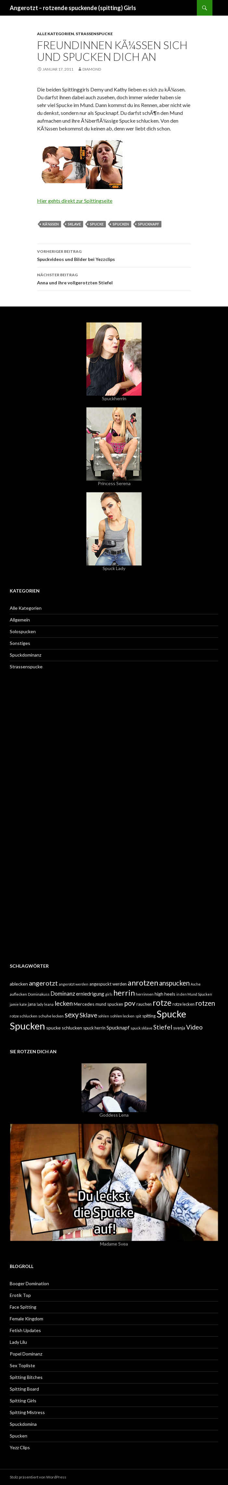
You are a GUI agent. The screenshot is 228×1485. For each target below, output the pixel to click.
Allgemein (20, 619)
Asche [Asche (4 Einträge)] (196, 984)
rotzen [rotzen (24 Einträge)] (205, 1003)
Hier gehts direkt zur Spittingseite (74, 201)
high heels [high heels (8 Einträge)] (165, 994)
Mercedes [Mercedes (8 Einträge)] (84, 1004)
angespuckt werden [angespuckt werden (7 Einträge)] (108, 984)
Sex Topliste (22, 1365)
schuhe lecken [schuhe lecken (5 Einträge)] (51, 1016)
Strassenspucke (94, 33)
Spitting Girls (23, 1400)
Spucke (97, 224)
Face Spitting (23, 1307)
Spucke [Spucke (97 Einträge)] (171, 1013)
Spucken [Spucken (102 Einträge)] (27, 1025)
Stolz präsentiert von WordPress (38, 1477)
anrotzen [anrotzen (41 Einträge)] (143, 982)
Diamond (91, 69)
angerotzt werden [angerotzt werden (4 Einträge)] (73, 984)
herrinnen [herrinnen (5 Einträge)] (145, 994)
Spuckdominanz (25, 655)
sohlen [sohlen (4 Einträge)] (103, 1016)
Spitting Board (24, 1389)
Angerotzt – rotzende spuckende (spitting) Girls (73, 7)
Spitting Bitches (26, 1377)
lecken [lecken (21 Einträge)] (64, 1003)
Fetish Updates (25, 1330)
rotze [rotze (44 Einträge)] (162, 1002)
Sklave (74, 224)
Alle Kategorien (55, 33)
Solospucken (23, 631)
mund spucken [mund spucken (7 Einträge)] (109, 1004)
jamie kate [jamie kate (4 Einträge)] (18, 1004)
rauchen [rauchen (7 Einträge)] (144, 1004)
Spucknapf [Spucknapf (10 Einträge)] (118, 1027)
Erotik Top (20, 1295)
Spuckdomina (23, 1424)
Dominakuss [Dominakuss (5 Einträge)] (39, 994)
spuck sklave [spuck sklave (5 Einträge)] (141, 1028)
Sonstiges (20, 643)
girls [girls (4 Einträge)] (108, 994)
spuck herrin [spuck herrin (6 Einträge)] (94, 1027)
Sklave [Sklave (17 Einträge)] (88, 1015)
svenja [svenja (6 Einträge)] (179, 1027)
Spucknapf (148, 224)
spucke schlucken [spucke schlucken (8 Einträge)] (64, 1027)
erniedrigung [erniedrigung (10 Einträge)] (90, 994)
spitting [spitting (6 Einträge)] (149, 1015)
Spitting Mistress (27, 1412)
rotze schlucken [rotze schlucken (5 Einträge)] (23, 1016)
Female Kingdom (26, 1318)
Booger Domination (29, 1283)
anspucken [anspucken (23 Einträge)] (174, 983)
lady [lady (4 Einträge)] (40, 1004)
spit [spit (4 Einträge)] (138, 1016)
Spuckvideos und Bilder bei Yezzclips (114, 255)
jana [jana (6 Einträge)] (32, 1004)
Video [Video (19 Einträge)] (194, 1027)
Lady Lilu (18, 1342)
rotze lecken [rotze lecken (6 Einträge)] (183, 1004)
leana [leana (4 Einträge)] (49, 1004)
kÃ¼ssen (51, 224)
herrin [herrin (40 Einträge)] (124, 992)
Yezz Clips (20, 1447)
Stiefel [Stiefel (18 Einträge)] (162, 1027)
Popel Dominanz (26, 1353)
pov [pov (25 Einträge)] (129, 1003)
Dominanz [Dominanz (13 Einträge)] (63, 993)
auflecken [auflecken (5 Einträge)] (18, 994)
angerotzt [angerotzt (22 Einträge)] (43, 983)
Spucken (121, 224)
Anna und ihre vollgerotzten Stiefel (114, 278)
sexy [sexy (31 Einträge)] (72, 1014)
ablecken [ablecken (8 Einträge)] (19, 984)
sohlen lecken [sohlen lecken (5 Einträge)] (122, 1016)
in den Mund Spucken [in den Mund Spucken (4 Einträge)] (194, 994)
